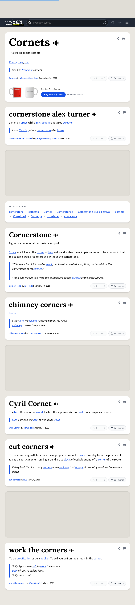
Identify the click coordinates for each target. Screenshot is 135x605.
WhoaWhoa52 (35, 583)
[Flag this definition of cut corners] (124, 444)
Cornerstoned (65, 212)
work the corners (17, 583)
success (76, 278)
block (67, 460)
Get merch (117, 78)
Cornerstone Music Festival (94, 212)
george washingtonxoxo (47, 138)
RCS (25, 479)
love (21, 321)
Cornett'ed (19, 216)
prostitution (24, 559)
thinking (24, 130)
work (49, 264)
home (12, 313)
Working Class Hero (29, 78)
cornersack (70, 216)
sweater (68, 123)
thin (27, 62)
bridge (79, 467)
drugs (24, 123)
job (35, 566)
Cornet (48, 212)
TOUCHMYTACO (35, 333)
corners (47, 467)
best (17, 412)
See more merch (75, 94)
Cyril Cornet (14, 427)
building (64, 467)
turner (60, 130)
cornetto (33, 212)
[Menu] (127, 23)
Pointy (13, 62)
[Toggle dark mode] (120, 23)
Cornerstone (15, 286)
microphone (43, 123)
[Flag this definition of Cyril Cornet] (124, 401)
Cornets (13, 78)
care (82, 455)
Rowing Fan (29, 427)
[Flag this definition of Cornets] (123, 38)
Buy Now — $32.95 (53, 94)
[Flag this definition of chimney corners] (124, 302)
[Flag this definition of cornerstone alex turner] (124, 112)
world (39, 412)
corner (40, 252)
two (50, 252)
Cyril (14, 420)
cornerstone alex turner (20, 138)
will (81, 412)
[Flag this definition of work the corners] (124, 548)
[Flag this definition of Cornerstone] (124, 233)
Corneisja (36, 216)
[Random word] (104, 23)
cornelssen (53, 216)
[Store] (113, 23)
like (28, 70)
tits (24, 70)
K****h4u (29, 286)
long (20, 62)
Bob (14, 571)
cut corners (14, 479)
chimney (34, 321)
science (37, 269)
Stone (12, 252)
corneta (119, 212)
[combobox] (67, 23)
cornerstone (44, 130)
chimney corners (17, 333)
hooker (45, 559)
